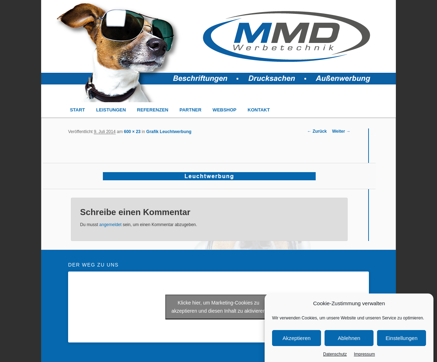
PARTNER (190, 110)
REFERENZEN (152, 110)
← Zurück (317, 131)
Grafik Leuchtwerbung (168, 131)
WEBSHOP (224, 110)
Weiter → (341, 131)
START (77, 110)
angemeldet (110, 224)
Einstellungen (401, 341)
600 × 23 (132, 131)
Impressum (364, 357)
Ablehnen (349, 341)
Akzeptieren (296, 341)
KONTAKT (259, 110)
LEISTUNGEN (111, 110)
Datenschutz (335, 357)
